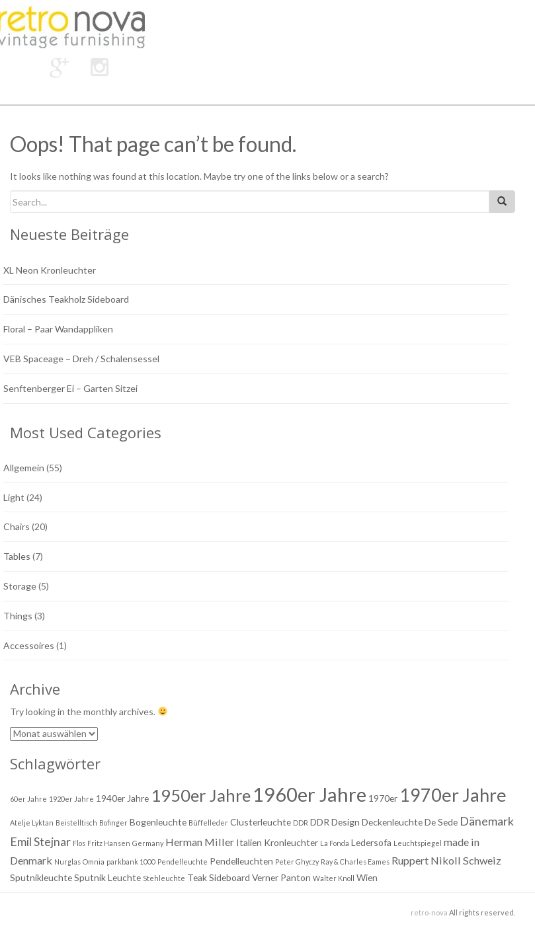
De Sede (441, 822)
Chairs (16, 526)
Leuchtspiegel (417, 843)
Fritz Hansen (108, 843)
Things (17, 615)
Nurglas (67, 861)
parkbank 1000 (130, 861)
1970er (382, 798)
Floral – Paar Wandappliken (58, 328)
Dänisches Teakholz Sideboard (66, 299)
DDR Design (335, 822)
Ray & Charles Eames (355, 861)
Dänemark (487, 821)
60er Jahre (28, 798)
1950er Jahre (201, 795)
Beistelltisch (76, 822)
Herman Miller (199, 841)
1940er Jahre (122, 798)
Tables (16, 556)
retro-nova (429, 912)
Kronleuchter (291, 842)
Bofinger (113, 822)
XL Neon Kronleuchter (49, 270)
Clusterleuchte (260, 822)
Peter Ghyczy (297, 861)
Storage (19, 586)
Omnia (93, 861)
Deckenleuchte (392, 822)
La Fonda (334, 843)
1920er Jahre (71, 798)
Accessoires (28, 645)
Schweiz (482, 860)
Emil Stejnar (40, 841)
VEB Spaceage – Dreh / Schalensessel (81, 358)
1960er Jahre (309, 794)
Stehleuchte (164, 878)
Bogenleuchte (158, 822)
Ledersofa (371, 842)
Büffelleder (208, 822)
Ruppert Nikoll (426, 860)
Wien (367, 877)
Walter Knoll (333, 878)
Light (13, 497)
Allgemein (23, 467)
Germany (147, 843)
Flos (79, 843)
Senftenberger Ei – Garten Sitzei (70, 388)
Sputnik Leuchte (107, 877)
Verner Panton (281, 877)
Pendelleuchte (182, 861)
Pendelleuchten (241, 861)
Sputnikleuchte (41, 877)
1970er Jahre (453, 795)
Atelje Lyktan (32, 822)
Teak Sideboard (218, 877)
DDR (300, 822)
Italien (249, 842)
